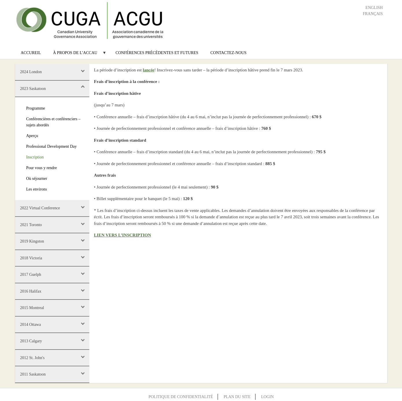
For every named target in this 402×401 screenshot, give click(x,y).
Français (373, 14)
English (374, 7)
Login (267, 397)
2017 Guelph (30, 274)
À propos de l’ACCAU (77, 55)
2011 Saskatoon (33, 374)
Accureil (31, 53)
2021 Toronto (31, 225)
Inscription (35, 157)
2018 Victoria (31, 258)
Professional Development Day (51, 146)
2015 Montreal (32, 308)
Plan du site (237, 397)
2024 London (31, 72)
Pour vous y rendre (41, 168)
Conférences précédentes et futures (157, 53)
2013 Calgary (31, 341)
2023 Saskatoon (33, 88)
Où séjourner (36, 178)
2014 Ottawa (30, 324)
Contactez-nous (228, 53)
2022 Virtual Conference (40, 208)
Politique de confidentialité (181, 397)
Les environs (36, 189)
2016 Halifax (30, 291)
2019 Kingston (32, 241)
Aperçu (32, 136)
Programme (35, 108)
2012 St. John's (32, 358)
